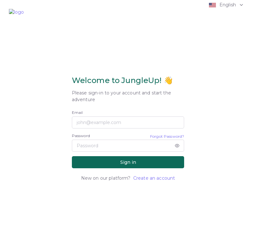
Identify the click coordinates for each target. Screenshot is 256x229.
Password (81, 135)
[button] (225, 5)
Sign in (128, 162)
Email (77, 112)
